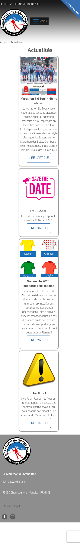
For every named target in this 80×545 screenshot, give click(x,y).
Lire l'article (39, 157)
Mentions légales (13, 506)
